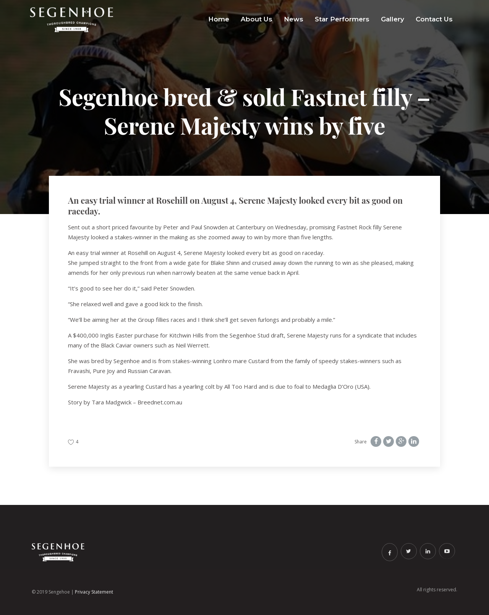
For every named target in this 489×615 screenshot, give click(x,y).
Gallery (392, 19)
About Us (256, 19)
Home (218, 19)
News (293, 19)
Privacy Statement (94, 592)
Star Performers (342, 19)
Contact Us (434, 19)
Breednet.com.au (160, 402)
